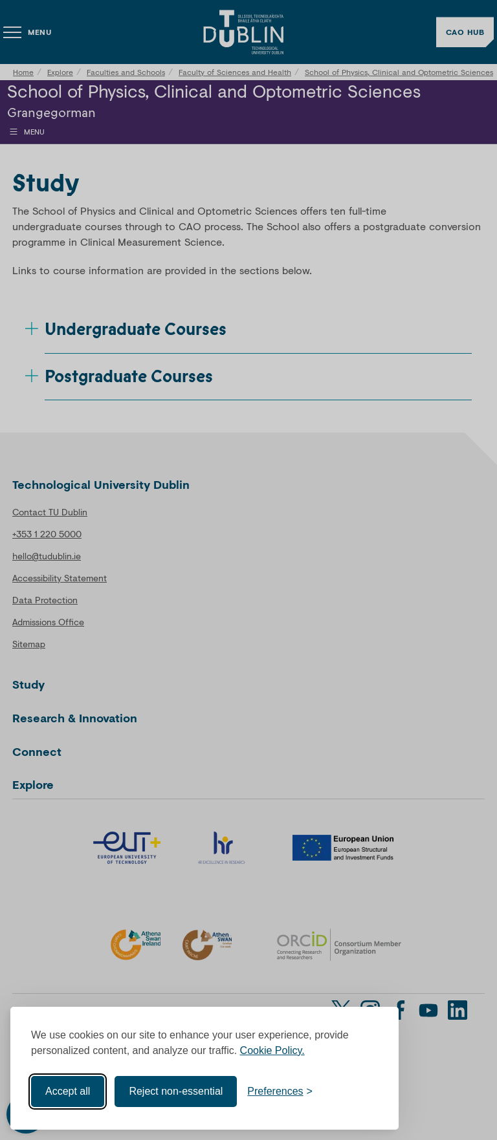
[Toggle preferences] (280, 1090)
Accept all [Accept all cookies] (67, 1090)
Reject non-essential (176, 1090)
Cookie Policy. (272, 1049)
